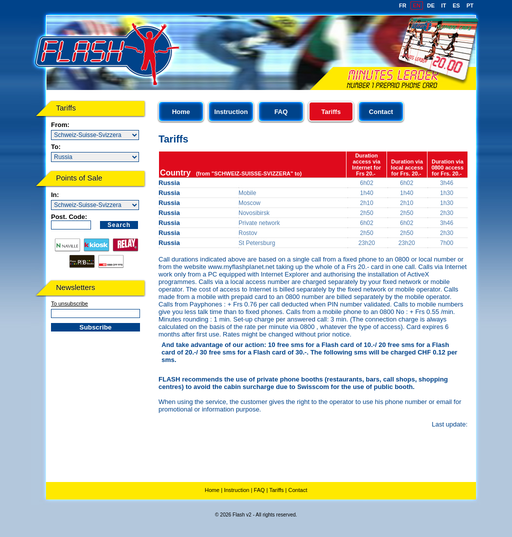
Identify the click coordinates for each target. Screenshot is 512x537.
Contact (381, 112)
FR (402, 5)
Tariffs (276, 490)
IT (443, 5)
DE (430, 5)
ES (456, 5)
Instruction (231, 112)
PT (470, 5)
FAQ (281, 112)
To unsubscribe (69, 303)
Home (181, 112)
